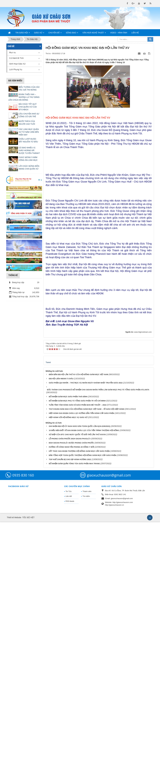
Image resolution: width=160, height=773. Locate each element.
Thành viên (87, 743)
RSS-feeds (70, 752)
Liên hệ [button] (135, 33)
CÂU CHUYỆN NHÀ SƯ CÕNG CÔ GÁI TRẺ (29, 115)
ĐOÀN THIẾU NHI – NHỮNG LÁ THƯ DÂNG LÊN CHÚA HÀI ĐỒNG (24, 97)
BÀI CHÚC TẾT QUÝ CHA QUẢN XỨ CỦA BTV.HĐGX (28, 107)
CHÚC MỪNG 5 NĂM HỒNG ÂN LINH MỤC (28, 158)
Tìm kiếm (86, 747)
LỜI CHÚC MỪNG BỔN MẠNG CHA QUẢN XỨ (29, 167)
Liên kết (69, 747)
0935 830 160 (23, 726)
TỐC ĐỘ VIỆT (28, 769)
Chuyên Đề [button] (55, 33)
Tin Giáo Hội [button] (22, 33)
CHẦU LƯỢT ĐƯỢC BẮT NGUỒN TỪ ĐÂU (28, 140)
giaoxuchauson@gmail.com (109, 726)
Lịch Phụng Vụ (15, 69)
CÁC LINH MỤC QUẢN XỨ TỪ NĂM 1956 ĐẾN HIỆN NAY (29, 132)
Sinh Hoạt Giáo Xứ (17, 64)
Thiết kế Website (14, 769)
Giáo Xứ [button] (39, 33)
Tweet (48, 614)
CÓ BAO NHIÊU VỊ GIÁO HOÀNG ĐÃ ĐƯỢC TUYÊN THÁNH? (29, 150)
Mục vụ (12, 52)
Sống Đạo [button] (72, 33)
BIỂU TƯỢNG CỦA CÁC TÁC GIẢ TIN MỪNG (29, 88)
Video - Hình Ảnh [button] (118, 33)
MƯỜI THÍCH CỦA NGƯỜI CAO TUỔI (27, 122)
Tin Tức (69, 743)
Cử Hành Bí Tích (16, 58)
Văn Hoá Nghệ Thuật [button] (94, 33)
